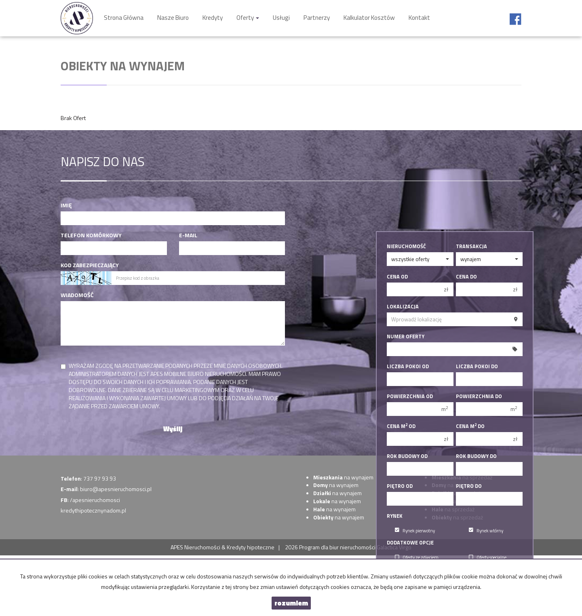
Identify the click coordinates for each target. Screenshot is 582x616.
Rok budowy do (476, 456)
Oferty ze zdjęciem (417, 557)
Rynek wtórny (486, 530)
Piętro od (400, 486)
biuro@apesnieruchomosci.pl (116, 489)
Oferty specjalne (487, 557)
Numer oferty (405, 336)
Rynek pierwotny (415, 530)
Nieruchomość (406, 246)
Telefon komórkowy (91, 235)
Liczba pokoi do (477, 366)
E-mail (188, 235)
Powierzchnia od (410, 396)
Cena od (397, 277)
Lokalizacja (403, 306)
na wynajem (343, 477)
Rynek (395, 516)
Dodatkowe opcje (410, 542)
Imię (66, 205)
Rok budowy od (407, 456)
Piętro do (469, 486)
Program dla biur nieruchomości (338, 547)
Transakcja (471, 246)
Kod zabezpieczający (90, 265)
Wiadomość (77, 295)
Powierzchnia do (479, 396)
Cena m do (470, 426)
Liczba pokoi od (408, 366)
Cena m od (401, 426)
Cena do (466, 277)
